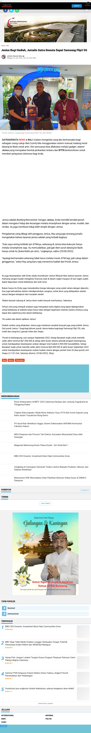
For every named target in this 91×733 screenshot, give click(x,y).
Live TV (76, 6)
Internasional (13, 614)
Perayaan (20, 360)
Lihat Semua (45, 503)
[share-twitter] (11, 10)
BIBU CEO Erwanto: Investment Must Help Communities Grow (33, 626)
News (11, 360)
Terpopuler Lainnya (45, 703)
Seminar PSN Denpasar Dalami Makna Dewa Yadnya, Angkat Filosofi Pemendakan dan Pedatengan (36, 674)
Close (3, 726)
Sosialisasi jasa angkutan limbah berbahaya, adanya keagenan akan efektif (39, 688)
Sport (3, 722)
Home (3, 46)
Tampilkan (84, 490)
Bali (7, 46)
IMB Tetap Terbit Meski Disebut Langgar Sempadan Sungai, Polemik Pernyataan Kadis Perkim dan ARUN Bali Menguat (36, 643)
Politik (49, 719)
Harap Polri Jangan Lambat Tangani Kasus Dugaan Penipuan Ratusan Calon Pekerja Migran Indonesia (40, 658)
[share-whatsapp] (17, 10)
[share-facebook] (5, 10)
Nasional (11, 608)
